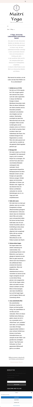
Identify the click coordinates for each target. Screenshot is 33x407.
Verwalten (16, 402)
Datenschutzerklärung (16, 405)
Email (8, 380)
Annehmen (16, 397)
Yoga (11, 195)
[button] (31, 392)
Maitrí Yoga (16, 16)
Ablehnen (16, 399)
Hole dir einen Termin (16, 362)
